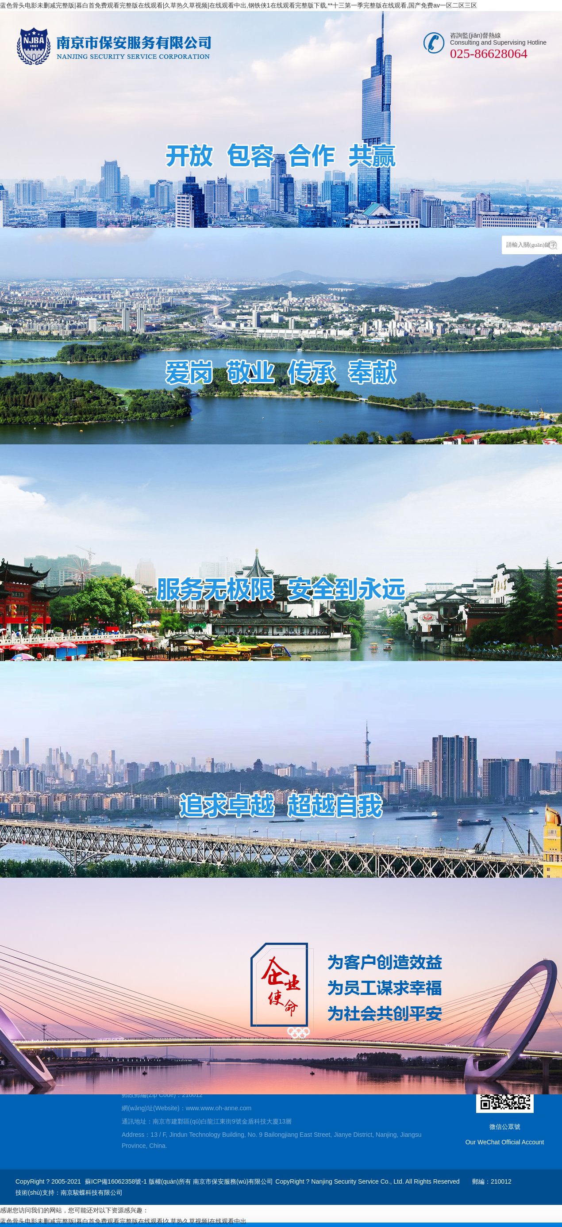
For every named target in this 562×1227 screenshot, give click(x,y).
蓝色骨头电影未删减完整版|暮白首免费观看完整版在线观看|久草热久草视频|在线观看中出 (123, 1221)
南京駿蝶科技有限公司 (92, 1192)
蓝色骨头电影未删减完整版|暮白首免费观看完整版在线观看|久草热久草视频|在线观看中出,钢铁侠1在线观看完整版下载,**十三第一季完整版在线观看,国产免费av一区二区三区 (238, 5)
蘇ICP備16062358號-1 (116, 1181)
